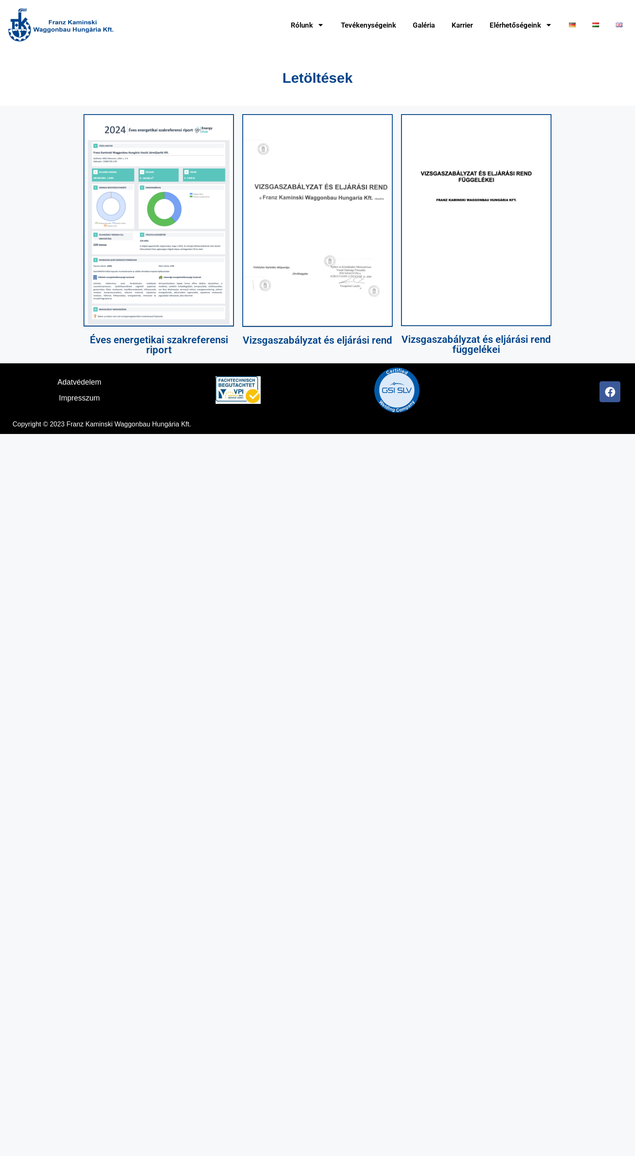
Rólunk (307, 25)
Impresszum (79, 398)
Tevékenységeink (368, 25)
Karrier (462, 25)
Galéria (424, 25)
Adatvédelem (79, 382)
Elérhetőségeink (521, 25)
